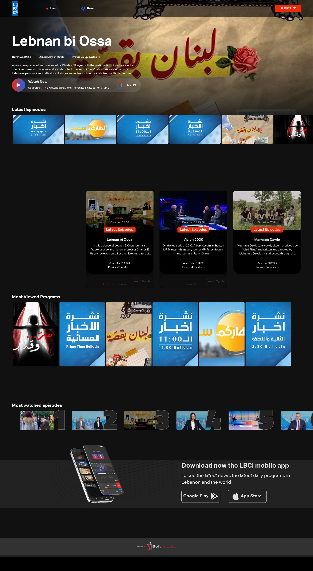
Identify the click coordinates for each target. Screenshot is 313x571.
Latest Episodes (29, 110)
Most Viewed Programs (36, 297)
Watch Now (37, 82)
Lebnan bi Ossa (63, 42)
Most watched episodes (37, 406)
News (87, 9)
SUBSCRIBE (288, 8)
